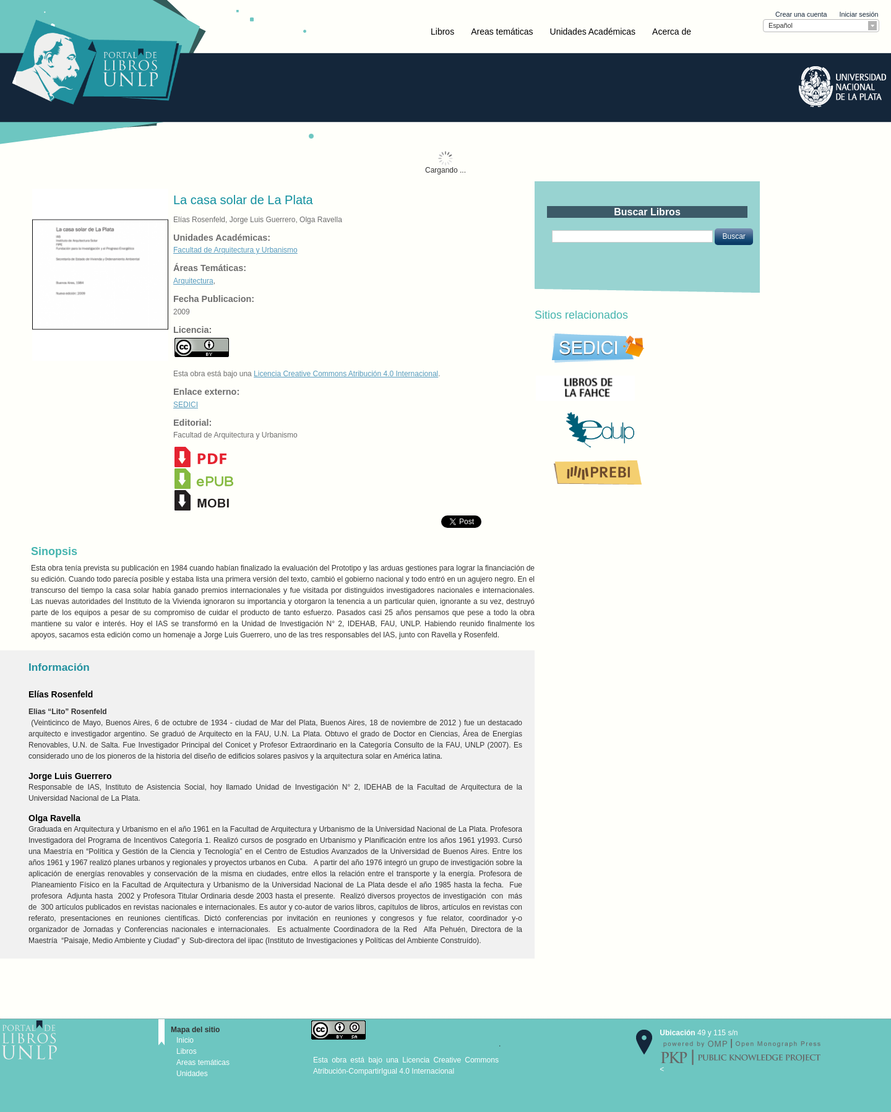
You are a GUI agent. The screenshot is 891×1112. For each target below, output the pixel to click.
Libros (442, 32)
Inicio (185, 1040)
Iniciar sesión (858, 14)
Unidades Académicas (593, 32)
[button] (733, 236)
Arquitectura (193, 281)
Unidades (192, 1073)
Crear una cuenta (801, 14)
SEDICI (185, 404)
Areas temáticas (502, 32)
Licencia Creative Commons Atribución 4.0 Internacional (346, 373)
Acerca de (671, 32)
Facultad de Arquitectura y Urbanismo (235, 250)
